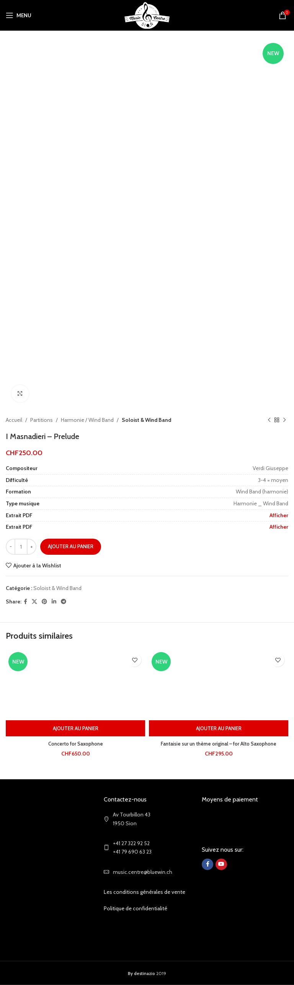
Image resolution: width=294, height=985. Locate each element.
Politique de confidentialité (135, 908)
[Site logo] (147, 14)
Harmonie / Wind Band (87, 419)
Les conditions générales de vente (144, 891)
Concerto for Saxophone (75, 743)
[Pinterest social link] (44, 602)
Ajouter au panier (70, 546)
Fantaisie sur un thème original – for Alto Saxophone (219, 743)
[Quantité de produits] (21, 547)
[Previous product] (269, 420)
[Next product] (284, 420)
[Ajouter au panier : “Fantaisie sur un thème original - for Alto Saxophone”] (218, 728)
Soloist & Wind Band (146, 419)
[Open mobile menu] (18, 15)
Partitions (41, 419)
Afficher (279, 515)
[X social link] (34, 602)
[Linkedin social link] (54, 602)
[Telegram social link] (64, 602)
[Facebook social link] (25, 602)
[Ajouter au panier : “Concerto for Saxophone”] (75, 728)
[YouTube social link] (221, 864)
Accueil (14, 419)
